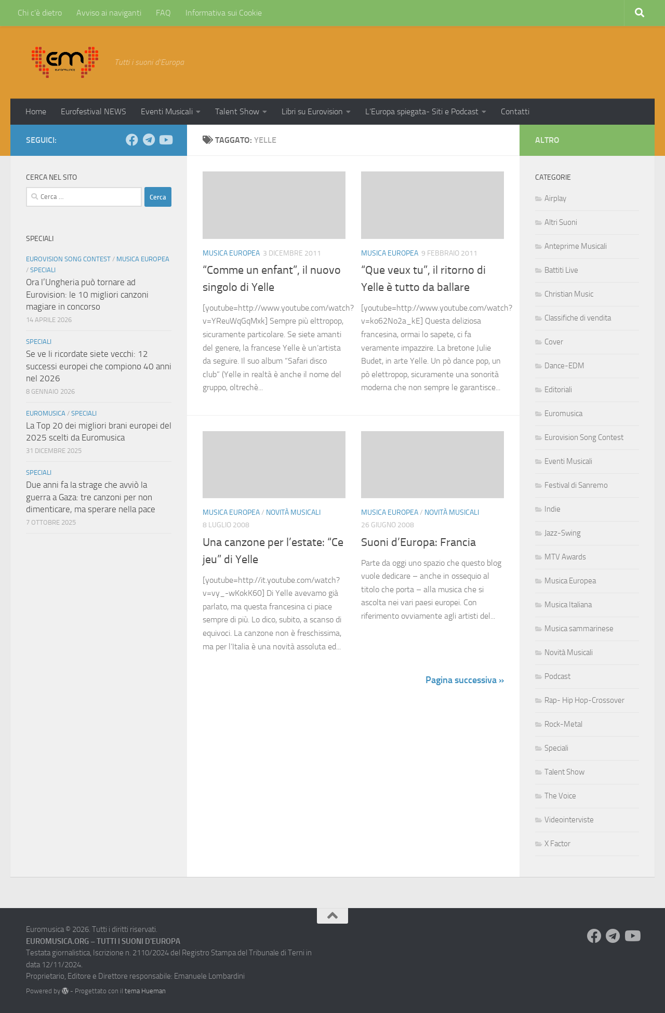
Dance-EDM (564, 365)
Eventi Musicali (167, 111)
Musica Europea (231, 253)
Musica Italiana (568, 604)
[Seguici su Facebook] (132, 140)
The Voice (560, 796)
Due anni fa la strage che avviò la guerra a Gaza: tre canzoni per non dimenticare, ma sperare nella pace (90, 496)
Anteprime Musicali (575, 246)
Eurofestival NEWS (93, 111)
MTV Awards (565, 557)
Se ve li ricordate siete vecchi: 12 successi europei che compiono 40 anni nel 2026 (98, 366)
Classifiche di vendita (577, 318)
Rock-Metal (563, 724)
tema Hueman (145, 991)
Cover (553, 341)
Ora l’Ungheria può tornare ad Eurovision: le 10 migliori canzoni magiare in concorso (87, 294)
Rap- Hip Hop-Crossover (584, 700)
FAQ (163, 13)
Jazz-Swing (562, 533)
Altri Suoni (560, 222)
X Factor (557, 843)
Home (35, 111)
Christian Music (568, 294)
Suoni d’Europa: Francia (418, 542)
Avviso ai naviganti (108, 13)
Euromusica (45, 413)
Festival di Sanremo (576, 485)
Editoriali (558, 389)
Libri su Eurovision (312, 111)
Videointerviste (569, 819)
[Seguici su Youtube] (165, 140)
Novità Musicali (293, 512)
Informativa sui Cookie (223, 13)
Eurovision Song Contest (68, 259)
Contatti (515, 111)
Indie (552, 509)
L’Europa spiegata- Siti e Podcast (421, 111)
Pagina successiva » (464, 680)
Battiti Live (561, 270)
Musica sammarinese (579, 628)
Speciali (43, 270)
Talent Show (237, 111)
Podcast (557, 676)
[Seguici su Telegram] (148, 140)
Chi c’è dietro (40, 13)
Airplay (555, 198)
